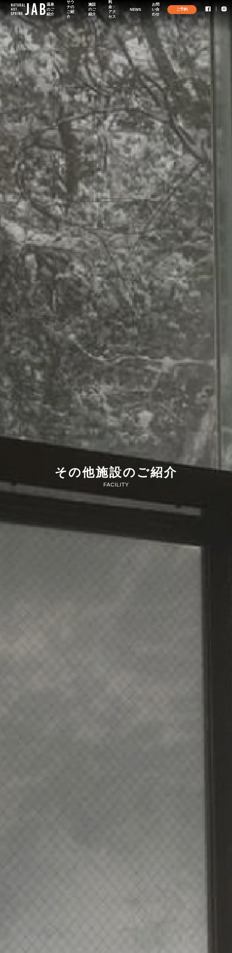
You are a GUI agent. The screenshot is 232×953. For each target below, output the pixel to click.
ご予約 (182, 9)
